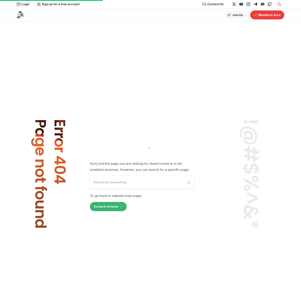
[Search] (136, 182)
